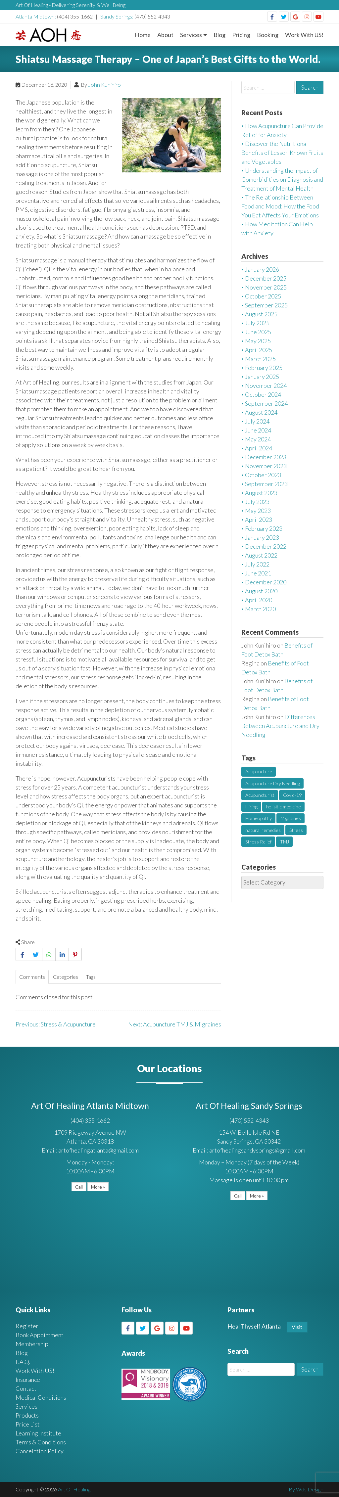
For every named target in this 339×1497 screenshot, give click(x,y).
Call (79, 1187)
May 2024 (258, 439)
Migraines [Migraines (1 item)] (290, 818)
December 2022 (265, 546)
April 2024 (258, 448)
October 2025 (263, 296)
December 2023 (265, 457)
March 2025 (260, 358)
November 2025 (266, 287)
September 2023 (266, 483)
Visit (297, 1327)
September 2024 (266, 403)
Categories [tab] (65, 977)
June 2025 (258, 332)
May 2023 (258, 510)
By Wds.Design (306, 1489)
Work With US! (304, 34)
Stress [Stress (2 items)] (296, 830)
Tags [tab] (91, 977)
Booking (267, 34)
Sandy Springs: (117, 16)
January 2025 (262, 376)
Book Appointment (40, 1334)
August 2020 (261, 591)
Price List (28, 1424)
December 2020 (265, 582)
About (165, 34)
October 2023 (263, 474)
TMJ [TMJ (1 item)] (284, 841)
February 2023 (263, 528)
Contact (26, 1388)
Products (27, 1415)
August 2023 (261, 492)
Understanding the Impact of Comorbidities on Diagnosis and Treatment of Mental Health (282, 179)
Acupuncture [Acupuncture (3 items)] (258, 771)
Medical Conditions (41, 1397)
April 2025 (258, 349)
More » (98, 1187)
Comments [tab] (32, 977)
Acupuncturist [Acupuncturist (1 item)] (259, 795)
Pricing (241, 34)
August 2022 (261, 555)
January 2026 (262, 269)
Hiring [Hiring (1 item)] (251, 806)
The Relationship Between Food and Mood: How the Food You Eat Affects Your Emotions (280, 206)
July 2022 (257, 564)
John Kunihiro (104, 84)
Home (143, 34)
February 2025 (263, 367)
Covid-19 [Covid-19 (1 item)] (292, 795)
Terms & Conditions (41, 1442)
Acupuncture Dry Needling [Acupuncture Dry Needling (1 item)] (272, 783)
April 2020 (258, 600)
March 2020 (260, 608)
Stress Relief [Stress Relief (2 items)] (258, 841)
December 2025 (265, 278)
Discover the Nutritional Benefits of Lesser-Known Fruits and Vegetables (282, 152)
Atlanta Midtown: (36, 16)
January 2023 (262, 537)
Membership (32, 1343)
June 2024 (258, 430)
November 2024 (266, 385)
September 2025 (266, 305)
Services (191, 34)
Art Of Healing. (74, 1489)
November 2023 (266, 466)
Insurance (28, 1379)
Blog (219, 34)
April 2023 (258, 519)
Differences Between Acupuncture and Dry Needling (280, 725)
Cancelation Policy (40, 1451)
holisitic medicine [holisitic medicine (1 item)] (283, 806)
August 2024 (261, 412)
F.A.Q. (23, 1361)
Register (27, 1326)
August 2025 (261, 314)
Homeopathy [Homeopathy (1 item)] (258, 818)
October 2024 (263, 394)
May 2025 (258, 340)
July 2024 (257, 421)
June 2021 (258, 573)
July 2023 (257, 501)
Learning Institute (38, 1433)
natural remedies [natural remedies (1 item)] (263, 830)
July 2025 (257, 323)
